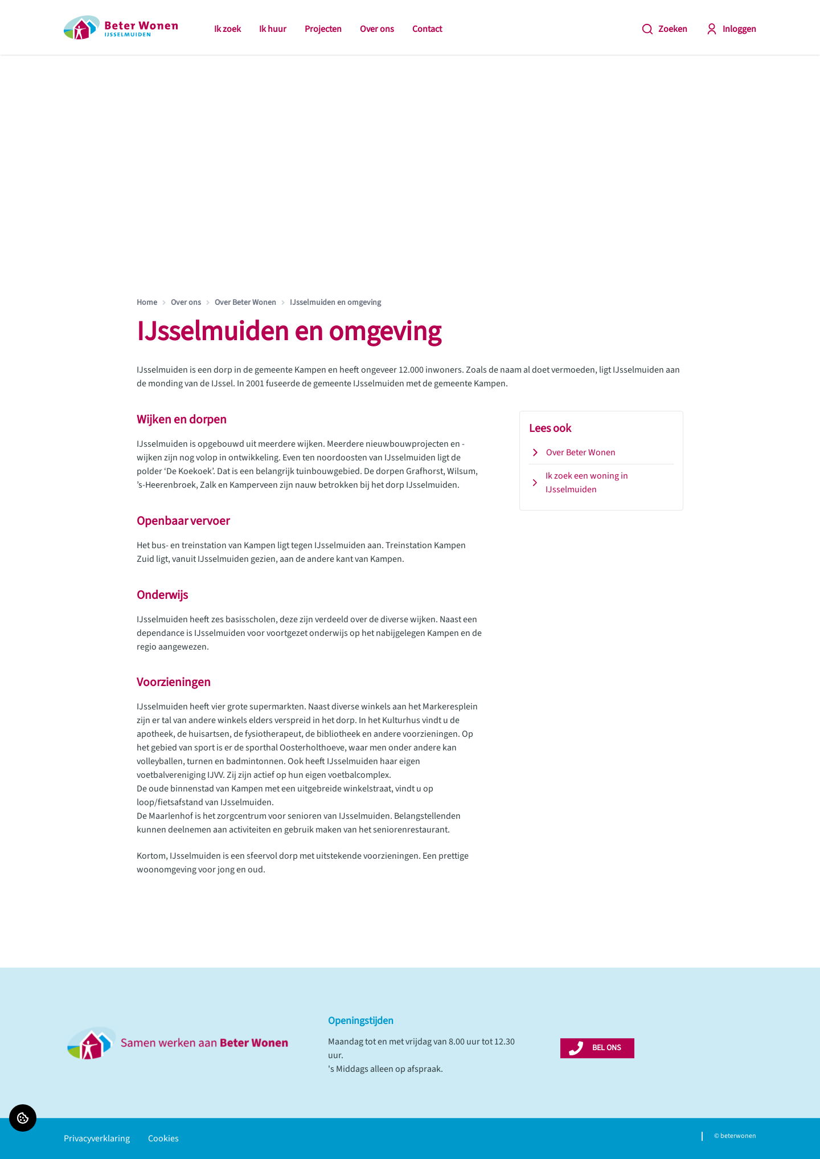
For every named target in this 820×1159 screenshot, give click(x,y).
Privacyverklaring (97, 1138)
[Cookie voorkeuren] (22, 1118)
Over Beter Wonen (245, 302)
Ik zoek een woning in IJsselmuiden (578, 483)
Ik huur (272, 29)
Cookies (163, 1138)
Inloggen (731, 29)
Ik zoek (227, 29)
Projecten (323, 29)
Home (147, 302)
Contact (427, 29)
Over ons (377, 29)
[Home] (121, 27)
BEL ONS (606, 1048)
